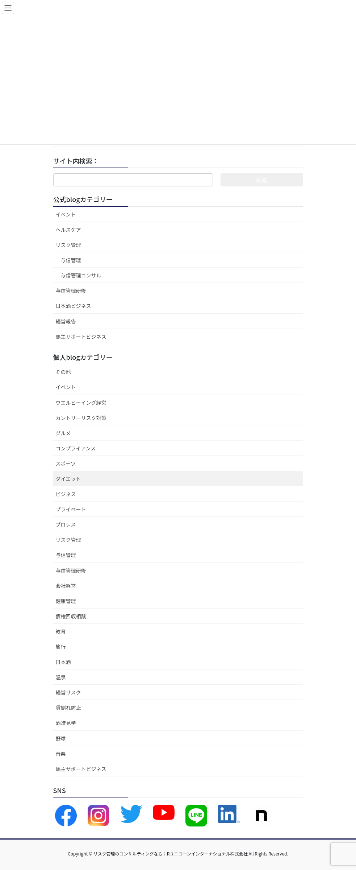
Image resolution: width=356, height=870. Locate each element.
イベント (66, 214)
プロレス (66, 524)
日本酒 (63, 661)
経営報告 (66, 321)
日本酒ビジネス (73, 305)
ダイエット (68, 478)
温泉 (61, 677)
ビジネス (66, 494)
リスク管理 (68, 244)
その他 (63, 371)
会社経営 (66, 585)
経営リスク (68, 692)
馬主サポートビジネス (81, 336)
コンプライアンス (76, 448)
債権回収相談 (71, 616)
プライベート (71, 509)
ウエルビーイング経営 (81, 402)
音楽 (61, 753)
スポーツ (66, 463)
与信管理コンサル (81, 275)
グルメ (63, 433)
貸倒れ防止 (68, 707)
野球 (61, 738)
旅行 (61, 646)
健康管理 (66, 601)
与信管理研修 (71, 290)
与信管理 (71, 260)
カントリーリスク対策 (81, 417)
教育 (61, 631)
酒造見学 (66, 722)
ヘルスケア (68, 229)
